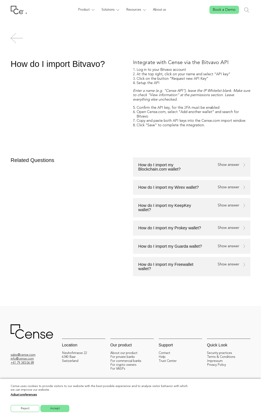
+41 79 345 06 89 (22, 363)
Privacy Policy (216, 365)
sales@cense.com (23, 355)
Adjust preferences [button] (24, 394)
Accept (55, 408)
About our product (123, 353)
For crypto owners (123, 365)
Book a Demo (224, 10)
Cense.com (156, 112)
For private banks (122, 357)
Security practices (219, 353)
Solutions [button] (108, 9)
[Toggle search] (246, 10)
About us (159, 9)
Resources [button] (133, 9)
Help (162, 357)
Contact (164, 353)
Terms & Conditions (221, 357)
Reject (25, 408)
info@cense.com (22, 358)
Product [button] (84, 9)
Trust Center (168, 361)
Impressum (215, 361)
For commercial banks (125, 361)
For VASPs (117, 368)
